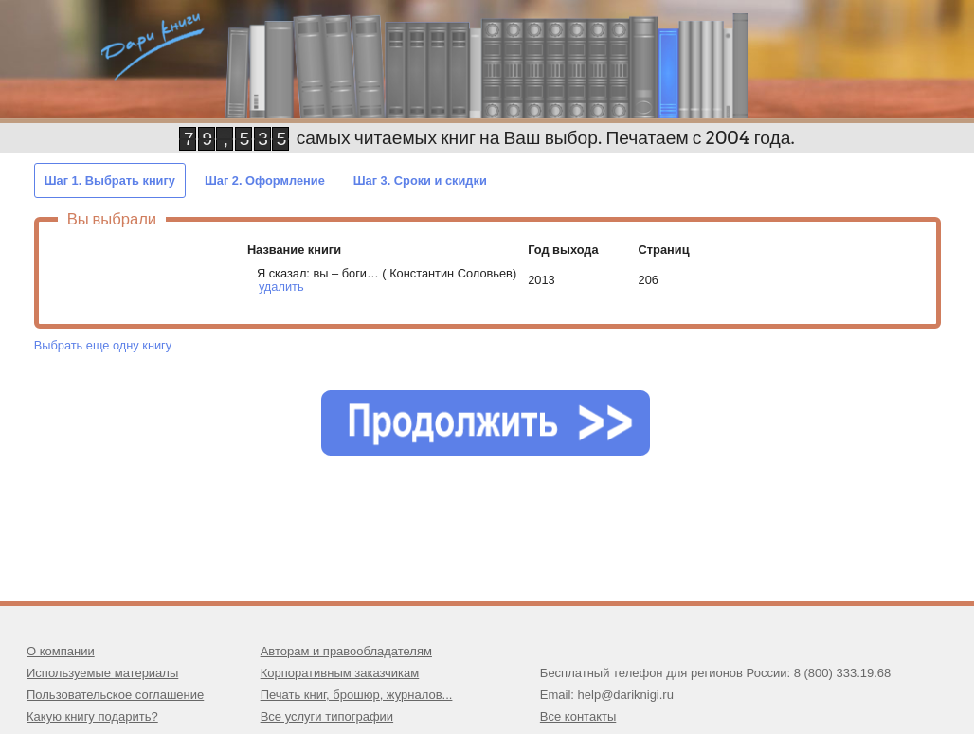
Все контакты (578, 716)
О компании (61, 651)
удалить (281, 287)
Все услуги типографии (327, 716)
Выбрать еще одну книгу (102, 345)
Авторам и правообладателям (346, 651)
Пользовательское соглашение (115, 695)
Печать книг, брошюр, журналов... (357, 695)
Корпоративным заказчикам (340, 673)
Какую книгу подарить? (92, 716)
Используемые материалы (102, 673)
